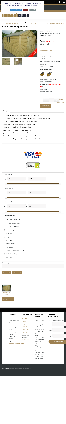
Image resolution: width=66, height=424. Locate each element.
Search (6, 272)
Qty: (41, 99)
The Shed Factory (48, 31)
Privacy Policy (25, 329)
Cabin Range (8, 240)
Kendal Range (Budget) (11, 254)
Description (6, 110)
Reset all (17, 272)
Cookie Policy (25, 332)
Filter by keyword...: (7, 263)
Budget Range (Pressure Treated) (14, 250)
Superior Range (9, 230)
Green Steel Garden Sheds (12, 219)
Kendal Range (8, 233)
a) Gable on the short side (48, 79)
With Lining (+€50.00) (47, 66)
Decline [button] (26, 10)
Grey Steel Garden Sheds (12, 226)
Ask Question (60, 99)
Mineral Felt (44, 89)
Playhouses (8, 257)
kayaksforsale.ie (26, 339)
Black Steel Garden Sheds (12, 223)
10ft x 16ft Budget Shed (54, 23)
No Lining (43, 64)
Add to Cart (45, 106)
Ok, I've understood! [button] (15, 10)
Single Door (44, 59)
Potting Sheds (8, 247)
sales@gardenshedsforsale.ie (16, 343)
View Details (7, 299)
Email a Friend (60, 102)
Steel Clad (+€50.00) (46, 91)
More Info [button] (32, 10)
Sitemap (24, 321)
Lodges (7, 237)
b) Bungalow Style (46, 81)
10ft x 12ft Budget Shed (11, 23)
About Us (24, 318)
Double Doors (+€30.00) (48, 57)
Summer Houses (9, 243)
